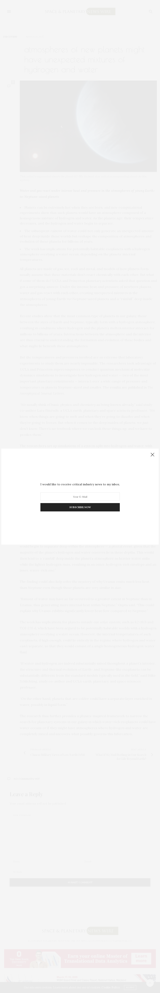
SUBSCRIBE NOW (80, 507)
